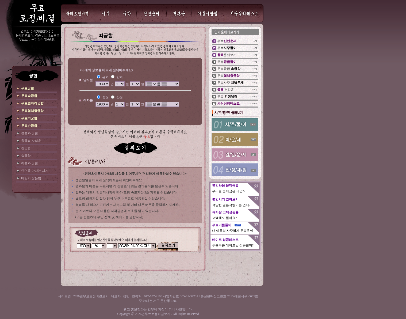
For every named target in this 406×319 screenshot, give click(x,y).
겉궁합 (26, 148)
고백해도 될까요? (224, 218)
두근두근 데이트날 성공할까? (233, 245)
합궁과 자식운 (31, 141)
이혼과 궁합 (29, 163)
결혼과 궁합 (29, 133)
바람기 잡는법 (31, 178)
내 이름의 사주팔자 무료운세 (232, 231)
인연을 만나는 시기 (34, 171)
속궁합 (26, 156)
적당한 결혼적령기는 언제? (231, 205)
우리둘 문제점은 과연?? (229, 191)
